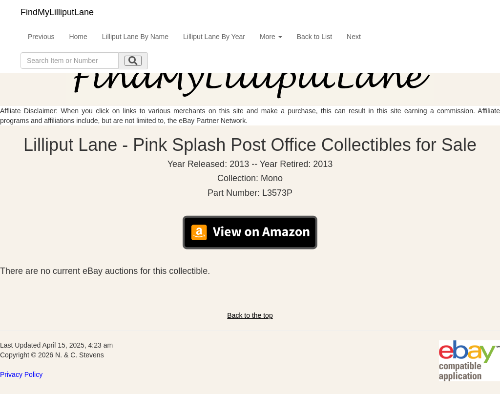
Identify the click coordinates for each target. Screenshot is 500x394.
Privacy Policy (21, 374)
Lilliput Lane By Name (135, 37)
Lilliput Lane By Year (214, 37)
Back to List (314, 37)
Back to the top (249, 315)
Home (78, 37)
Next (354, 37)
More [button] (271, 37)
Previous (41, 37)
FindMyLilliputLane (57, 12)
